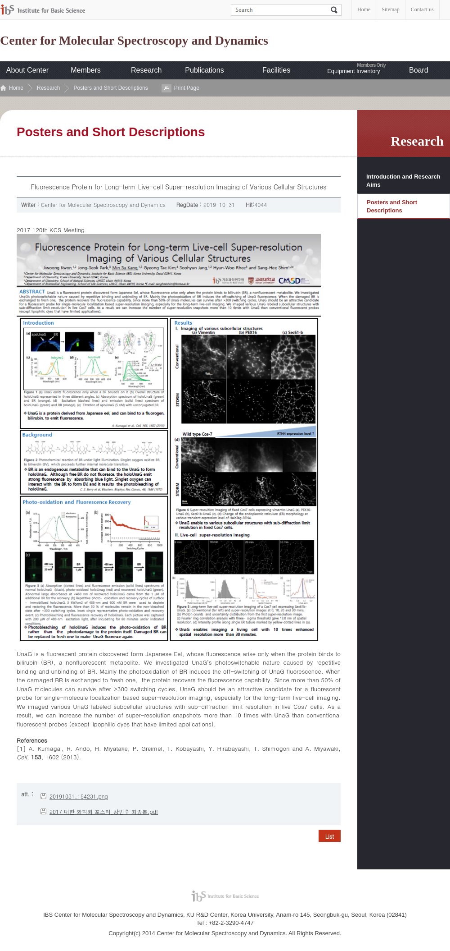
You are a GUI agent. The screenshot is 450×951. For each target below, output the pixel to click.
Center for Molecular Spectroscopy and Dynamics (134, 40)
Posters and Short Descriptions (110, 88)
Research (146, 70)
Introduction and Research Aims (403, 180)
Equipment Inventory (353, 71)
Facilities (276, 70)
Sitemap (390, 9)
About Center (27, 70)
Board (418, 70)
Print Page (186, 88)
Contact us (422, 9)
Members (86, 70)
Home (363, 9)
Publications (204, 70)
